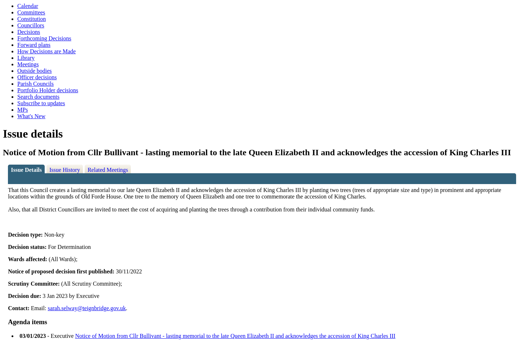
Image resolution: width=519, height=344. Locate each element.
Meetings (28, 64)
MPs (22, 110)
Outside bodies (34, 71)
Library (26, 58)
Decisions (28, 32)
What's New (31, 116)
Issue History (64, 170)
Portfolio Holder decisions (47, 90)
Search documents (38, 97)
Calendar (27, 6)
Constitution (31, 19)
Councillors (30, 25)
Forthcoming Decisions (44, 38)
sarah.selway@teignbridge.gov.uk (87, 308)
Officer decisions (37, 77)
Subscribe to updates (41, 103)
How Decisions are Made (46, 51)
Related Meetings (108, 170)
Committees (31, 12)
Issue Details (26, 170)
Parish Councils (35, 84)
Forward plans (33, 45)
